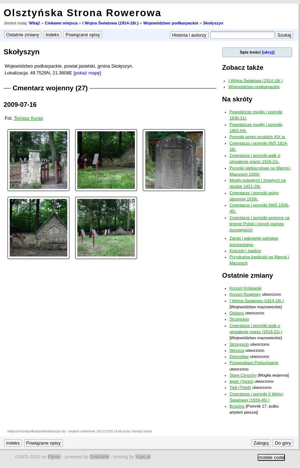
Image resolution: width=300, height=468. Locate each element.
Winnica (236, 350)
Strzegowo (239, 319)
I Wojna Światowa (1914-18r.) (110, 23)
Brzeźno (237, 406)
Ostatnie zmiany (247, 275)
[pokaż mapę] (87, 73)
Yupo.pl (143, 456)
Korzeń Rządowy (245, 294)
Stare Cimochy (243, 375)
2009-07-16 (20, 104)
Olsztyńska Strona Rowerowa (83, 12)
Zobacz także (243, 67)
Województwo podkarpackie (170, 23)
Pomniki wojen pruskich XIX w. (257, 137)
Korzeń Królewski (245, 288)
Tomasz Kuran (28, 118)
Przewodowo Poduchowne (253, 362)
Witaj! (34, 23)
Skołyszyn (213, 23)
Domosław (239, 356)
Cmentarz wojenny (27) (50, 88)
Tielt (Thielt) (240, 387)
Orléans (236, 313)
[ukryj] (268, 52)
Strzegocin (239, 344)
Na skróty (237, 99)
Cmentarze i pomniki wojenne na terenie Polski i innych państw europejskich (259, 223)
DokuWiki (99, 456)
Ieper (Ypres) (241, 381)
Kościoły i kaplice (245, 251)
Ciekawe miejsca (61, 23)
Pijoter (54, 456)
